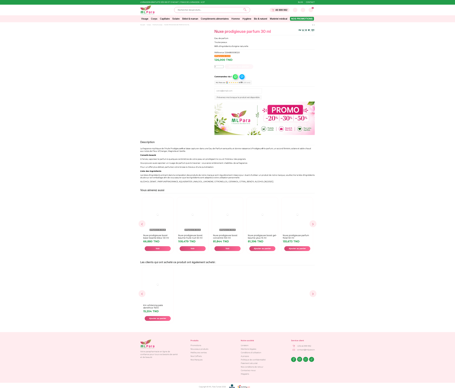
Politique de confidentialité (253, 360)
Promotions (196, 345)
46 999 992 (279, 10)
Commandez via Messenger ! (242, 76)
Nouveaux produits (199, 349)
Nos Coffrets (196, 356)
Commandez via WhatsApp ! (235, 76)
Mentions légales (248, 349)
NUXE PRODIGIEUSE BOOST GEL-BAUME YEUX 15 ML (262, 236)
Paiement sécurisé (249, 363)
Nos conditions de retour (252, 367)
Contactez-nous (248, 370)
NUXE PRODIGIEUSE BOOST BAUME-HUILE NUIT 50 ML (190, 236)
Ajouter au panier (239, 66)
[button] (226, 75)
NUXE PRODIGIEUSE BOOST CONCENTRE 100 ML (225, 236)
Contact (310, 2)
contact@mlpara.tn (306, 350)
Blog (300, 2)
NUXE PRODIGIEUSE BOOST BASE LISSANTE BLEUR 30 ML (156, 236)
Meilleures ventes (199, 353)
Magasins (245, 374)
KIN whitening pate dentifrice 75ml (153, 306)
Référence (219, 52)
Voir (158, 248)
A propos (245, 356)
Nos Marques (196, 360)
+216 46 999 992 (304, 346)
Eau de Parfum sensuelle (220, 148)
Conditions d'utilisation (251, 353)
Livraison (244, 345)
